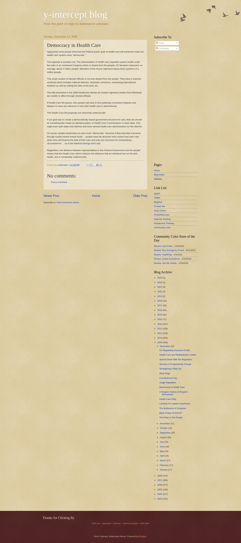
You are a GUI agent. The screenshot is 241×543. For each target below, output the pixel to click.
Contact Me (159, 206)
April (162, 456)
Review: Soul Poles (163, 246)
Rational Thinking (162, 219)
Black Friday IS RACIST (170, 413)
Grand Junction (130, 523)
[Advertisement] (164, 107)
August (163, 437)
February (164, 465)
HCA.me (96, 523)
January (164, 469)
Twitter (157, 197)
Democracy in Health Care (172, 387)
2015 (160, 314)
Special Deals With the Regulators (175, 359)
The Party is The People (170, 417)
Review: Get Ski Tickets (165, 263)
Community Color (162, 227)
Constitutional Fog (168, 378)
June (162, 446)
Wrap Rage (164, 373)
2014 (160, 319)
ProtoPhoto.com (161, 215)
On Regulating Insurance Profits (174, 350)
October (164, 428)
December (165, 346)
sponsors (107, 523)
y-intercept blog (75, 14)
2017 (160, 305)
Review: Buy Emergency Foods (169, 250)
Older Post (140, 196)
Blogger (142, 536)
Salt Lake (144, 523)
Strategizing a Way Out (170, 368)
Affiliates (158, 179)
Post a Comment (59, 182)
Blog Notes (159, 174)
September (165, 432)
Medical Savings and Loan (87, 143)
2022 (160, 282)
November (165, 423)
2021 (160, 287)
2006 (160, 485)
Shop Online (160, 210)
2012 (160, 328)
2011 (160, 333)
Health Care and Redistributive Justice (177, 355)
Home (96, 196)
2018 (160, 301)
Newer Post (51, 196)
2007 (160, 480)
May (162, 451)
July (162, 442)
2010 (160, 338)
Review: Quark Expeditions (167, 259)
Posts (160, 43)
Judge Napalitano (167, 382)
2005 (160, 489)
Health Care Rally (167, 399)
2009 (160, 342)
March (163, 460)
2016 (160, 310)
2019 (160, 296)
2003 (160, 499)
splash (157, 193)
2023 (160, 277)
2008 (160, 475)
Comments (162, 48)
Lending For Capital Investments (174, 403)
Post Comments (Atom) (68, 202)
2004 (160, 494)
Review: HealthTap (163, 254)
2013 (160, 324)
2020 (160, 291)
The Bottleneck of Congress (172, 408)
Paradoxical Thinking (164, 223)
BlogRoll (158, 202)
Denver (117, 523)
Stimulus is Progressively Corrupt (175, 364)
